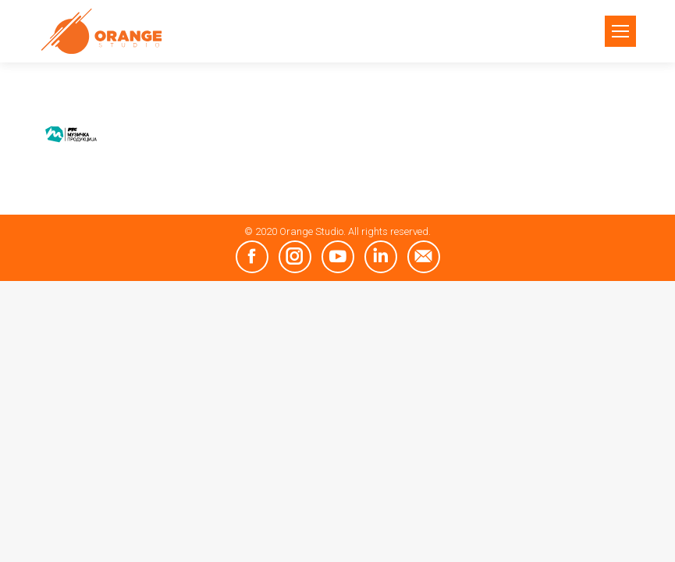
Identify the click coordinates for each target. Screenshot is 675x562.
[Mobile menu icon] (620, 31)
